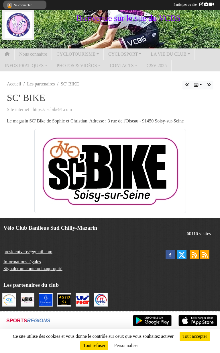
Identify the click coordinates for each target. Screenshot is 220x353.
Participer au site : (194, 5)
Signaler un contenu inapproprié (32, 268)
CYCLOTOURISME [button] (75, 54)
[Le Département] (46, 299)
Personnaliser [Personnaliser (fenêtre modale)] (126, 345)
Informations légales (22, 261)
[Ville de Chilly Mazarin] (9, 299)
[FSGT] (82, 299)
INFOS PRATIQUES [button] (24, 65)
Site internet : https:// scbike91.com (39, 109)
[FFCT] (101, 299)
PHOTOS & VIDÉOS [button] (77, 65)
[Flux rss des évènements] (204, 254)
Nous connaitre (33, 54)
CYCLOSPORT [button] (123, 54)
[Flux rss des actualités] (194, 254)
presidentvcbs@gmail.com (27, 251)
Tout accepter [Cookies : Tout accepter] (194, 336)
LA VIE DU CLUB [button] (168, 54)
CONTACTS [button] (121, 65)
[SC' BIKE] (27, 299)
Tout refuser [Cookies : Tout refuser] (94, 345)
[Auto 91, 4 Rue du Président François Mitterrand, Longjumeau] (64, 299)
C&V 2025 (157, 65)
